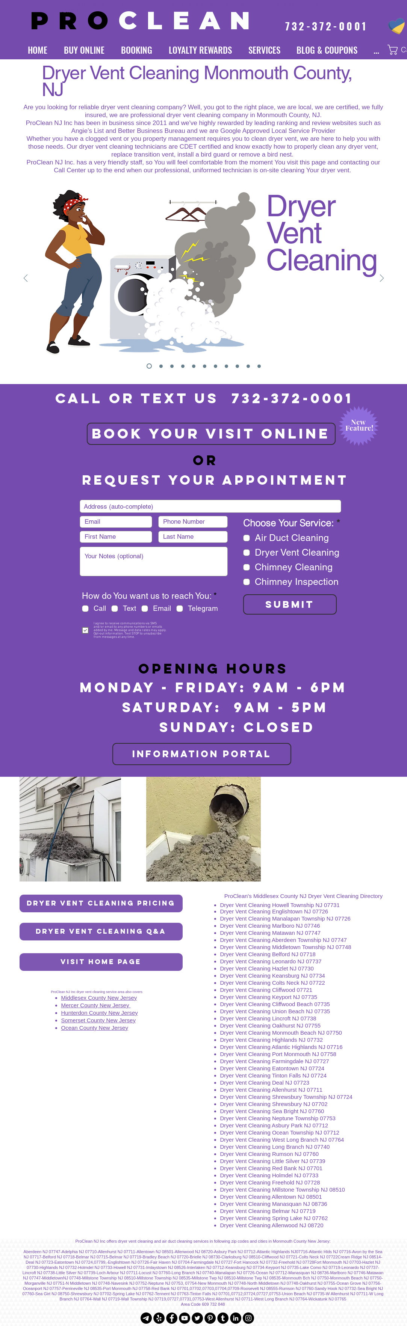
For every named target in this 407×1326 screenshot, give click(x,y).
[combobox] (210, 506)
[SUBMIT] (290, 604)
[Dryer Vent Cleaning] (149, 366)
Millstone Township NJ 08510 (308, 1189)
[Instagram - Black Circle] (248, 1318)
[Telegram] (146, 1318)
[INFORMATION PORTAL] (201, 754)
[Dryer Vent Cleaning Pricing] (101, 903)
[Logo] (161, 366)
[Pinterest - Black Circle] (210, 1318)
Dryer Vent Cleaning (246, 1189)
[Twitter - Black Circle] (197, 1318)
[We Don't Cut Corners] (259, 366)
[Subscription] (204, 366)
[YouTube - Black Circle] (184, 1318)
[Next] (382, 278)
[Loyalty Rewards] (193, 366)
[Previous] (25, 278)
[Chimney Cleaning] (183, 366)
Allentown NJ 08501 (297, 1196)
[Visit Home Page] (101, 962)
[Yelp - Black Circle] (159, 1318)
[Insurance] (226, 366)
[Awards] (237, 366)
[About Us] (248, 366)
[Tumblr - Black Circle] (222, 1318)
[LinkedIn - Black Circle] (235, 1318)
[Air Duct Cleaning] (172, 366)
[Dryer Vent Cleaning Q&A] (101, 931)
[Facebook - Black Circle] (171, 1318)
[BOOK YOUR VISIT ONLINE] (211, 434)
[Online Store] (215, 366)
